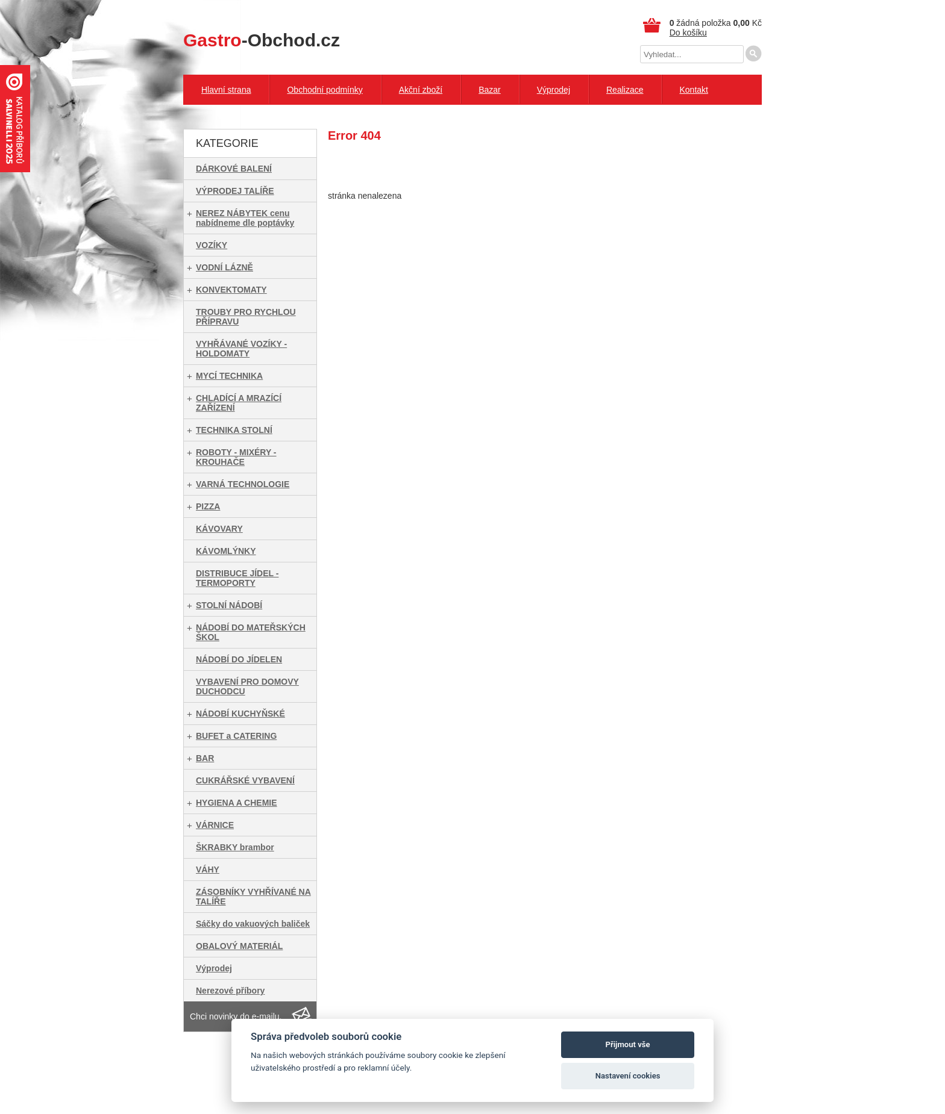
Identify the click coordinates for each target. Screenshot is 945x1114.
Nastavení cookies (628, 1075)
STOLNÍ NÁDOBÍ (229, 605)
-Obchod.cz (261, 40)
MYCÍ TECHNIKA (229, 376)
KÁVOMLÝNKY (226, 551)
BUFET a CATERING (236, 736)
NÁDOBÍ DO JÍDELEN (239, 659)
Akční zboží (420, 90)
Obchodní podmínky (324, 90)
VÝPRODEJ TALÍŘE (235, 191)
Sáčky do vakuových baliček (253, 924)
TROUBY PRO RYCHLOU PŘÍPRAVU (246, 316)
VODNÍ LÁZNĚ (224, 267)
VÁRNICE (215, 825)
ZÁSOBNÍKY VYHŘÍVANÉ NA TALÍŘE (253, 896)
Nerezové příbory (230, 990)
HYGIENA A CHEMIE (236, 802)
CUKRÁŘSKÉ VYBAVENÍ (245, 780)
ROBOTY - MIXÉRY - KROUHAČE (236, 457)
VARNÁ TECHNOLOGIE (242, 484)
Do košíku (688, 32)
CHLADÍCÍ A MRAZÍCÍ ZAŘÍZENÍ (238, 402)
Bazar (490, 90)
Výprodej (553, 90)
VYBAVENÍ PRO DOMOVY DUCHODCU (247, 686)
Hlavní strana (226, 90)
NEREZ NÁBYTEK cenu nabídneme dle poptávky (245, 218)
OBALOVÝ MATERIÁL (239, 946)
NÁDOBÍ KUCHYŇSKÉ (240, 713)
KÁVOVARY (219, 529)
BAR (205, 758)
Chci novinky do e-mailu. (236, 1016)
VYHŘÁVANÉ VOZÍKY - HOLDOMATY (241, 348)
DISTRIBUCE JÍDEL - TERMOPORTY (237, 578)
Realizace (624, 90)
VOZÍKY (211, 245)
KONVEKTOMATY (231, 289)
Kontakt (693, 90)
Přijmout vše (628, 1044)
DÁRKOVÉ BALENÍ (234, 168)
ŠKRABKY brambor (235, 847)
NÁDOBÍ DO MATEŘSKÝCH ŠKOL (251, 632)
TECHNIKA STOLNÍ (234, 430)
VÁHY (207, 869)
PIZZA (208, 506)
